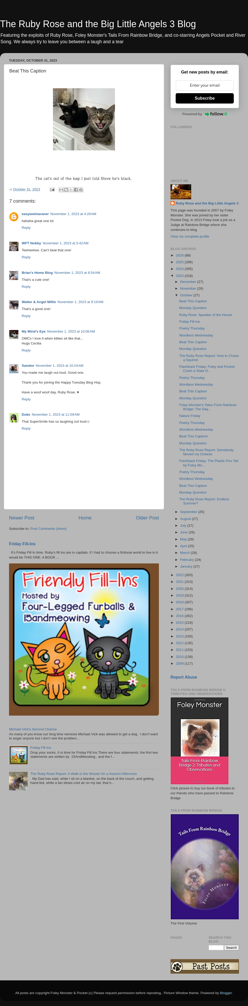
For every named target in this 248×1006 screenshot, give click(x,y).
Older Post (147, 517)
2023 (180, 276)
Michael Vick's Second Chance (33, 729)
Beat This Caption (193, 301)
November (188, 288)
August (186, 519)
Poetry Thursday (192, 328)
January (186, 566)
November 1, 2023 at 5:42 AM (65, 243)
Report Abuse (184, 677)
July (183, 525)
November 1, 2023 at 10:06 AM (71, 331)
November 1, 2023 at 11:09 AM (56, 414)
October (186, 295)
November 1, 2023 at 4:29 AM (73, 214)
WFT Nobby (31, 243)
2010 (180, 657)
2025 (180, 262)
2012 (180, 643)
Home (85, 517)
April (184, 546)
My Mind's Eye (33, 331)
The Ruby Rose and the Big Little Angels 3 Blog (98, 24)
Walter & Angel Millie (39, 302)
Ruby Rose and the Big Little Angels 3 (207, 203)
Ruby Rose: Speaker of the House (205, 315)
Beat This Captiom (193, 436)
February (187, 560)
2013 (180, 636)
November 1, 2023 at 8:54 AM (77, 273)
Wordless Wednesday (196, 335)
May (184, 539)
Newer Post (21, 517)
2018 (180, 602)
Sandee (28, 366)
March (185, 553)
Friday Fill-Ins (22, 544)
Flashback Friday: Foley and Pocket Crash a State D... (207, 369)
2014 (180, 629)
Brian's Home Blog (37, 273)
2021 (180, 582)
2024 (180, 269)
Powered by (204, 114)
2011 (180, 650)
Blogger (226, 993)
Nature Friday (189, 416)
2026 (180, 255)
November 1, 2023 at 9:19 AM (80, 302)
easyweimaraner (35, 214)
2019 (180, 595)
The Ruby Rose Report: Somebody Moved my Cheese (206, 452)
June (184, 532)
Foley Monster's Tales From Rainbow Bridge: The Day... (207, 407)
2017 (180, 609)
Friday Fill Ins (40, 748)
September (189, 512)
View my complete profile (190, 236)
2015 (180, 623)
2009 (180, 663)
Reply (26, 228)
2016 (180, 616)
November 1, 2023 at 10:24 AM (59, 366)
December (188, 282)
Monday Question (193, 308)
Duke (26, 414)
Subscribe (205, 98)
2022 (180, 575)
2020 (180, 589)
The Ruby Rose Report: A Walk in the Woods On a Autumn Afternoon (83, 774)
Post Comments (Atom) (48, 529)
